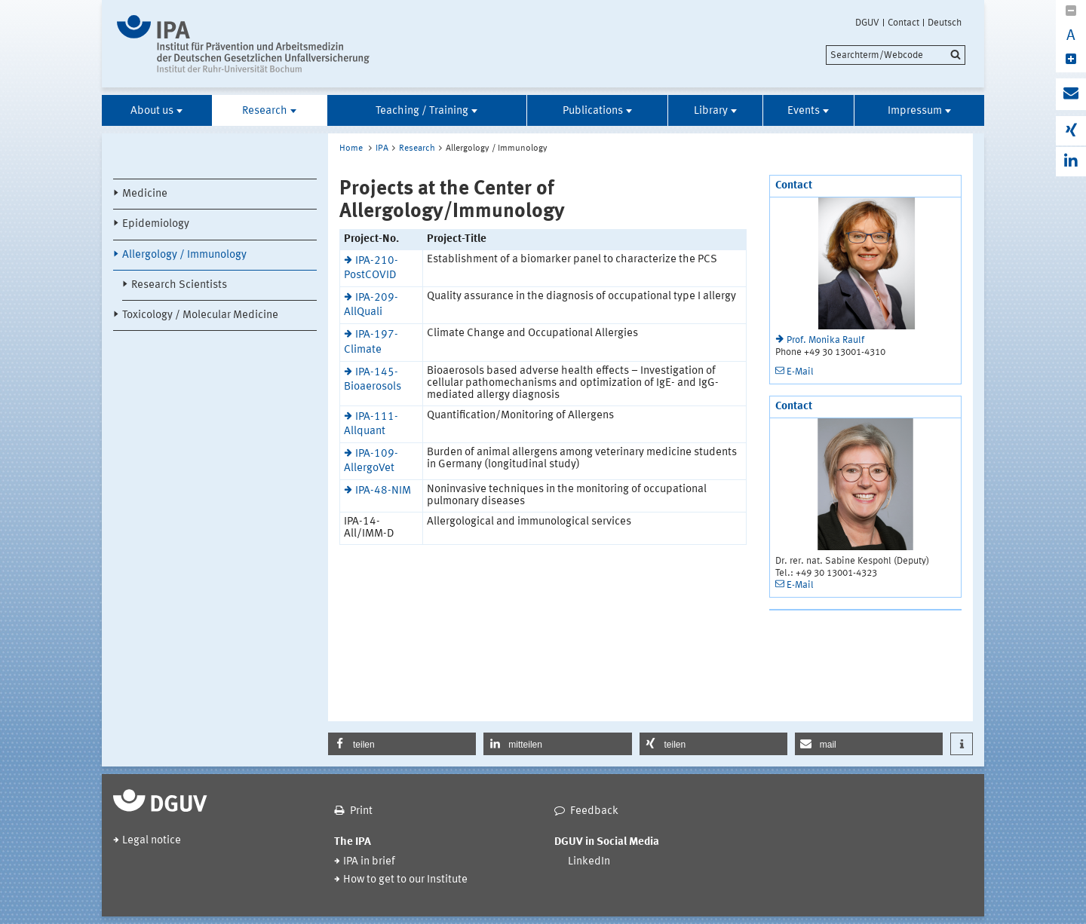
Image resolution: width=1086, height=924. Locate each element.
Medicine (144, 194)
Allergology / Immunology (184, 255)
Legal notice (151, 840)
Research (264, 111)
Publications (593, 111)
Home (351, 148)
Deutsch (945, 22)
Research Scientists (179, 285)
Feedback (594, 811)
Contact (903, 22)
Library (711, 111)
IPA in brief (369, 861)
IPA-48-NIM (383, 491)
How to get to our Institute (405, 880)
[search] (895, 55)
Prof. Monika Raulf (825, 340)
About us (151, 111)
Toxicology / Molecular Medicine (200, 315)
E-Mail (800, 372)
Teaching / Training (422, 111)
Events (803, 111)
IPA (382, 148)
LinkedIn (589, 861)
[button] (402, 744)
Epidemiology (155, 224)
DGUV (867, 22)
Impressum (915, 111)
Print (361, 811)
